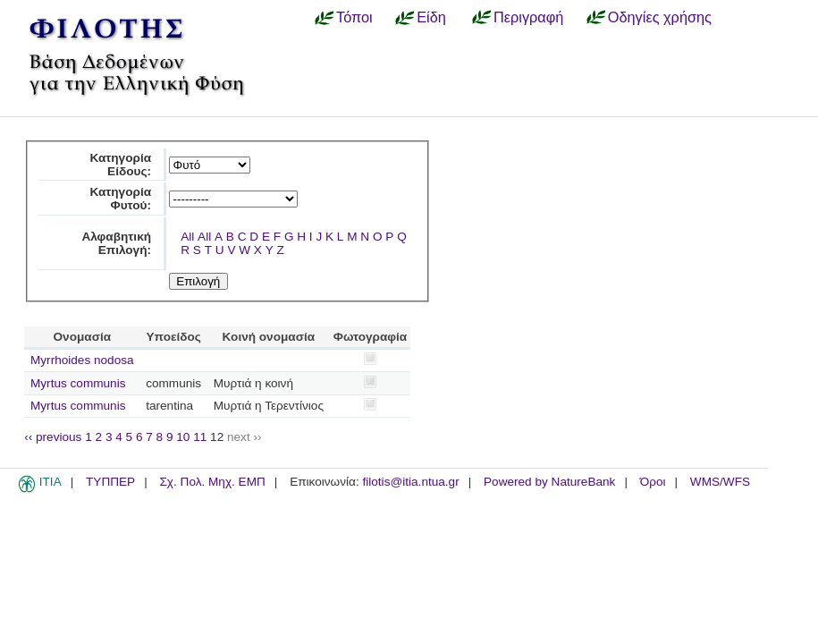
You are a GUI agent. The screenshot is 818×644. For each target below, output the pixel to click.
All (187, 236)
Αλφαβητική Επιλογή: (116, 243)
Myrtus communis (78, 383)
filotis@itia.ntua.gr (410, 481)
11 (200, 437)
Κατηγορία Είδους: (120, 164)
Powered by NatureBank (549, 481)
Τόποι (354, 17)
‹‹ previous (52, 437)
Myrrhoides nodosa (82, 360)
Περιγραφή (528, 17)
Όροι (653, 481)
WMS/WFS (720, 481)
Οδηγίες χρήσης (660, 17)
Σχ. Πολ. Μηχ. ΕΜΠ (212, 481)
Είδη (431, 17)
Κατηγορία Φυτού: (120, 198)
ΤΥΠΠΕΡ (110, 481)
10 (183, 437)
